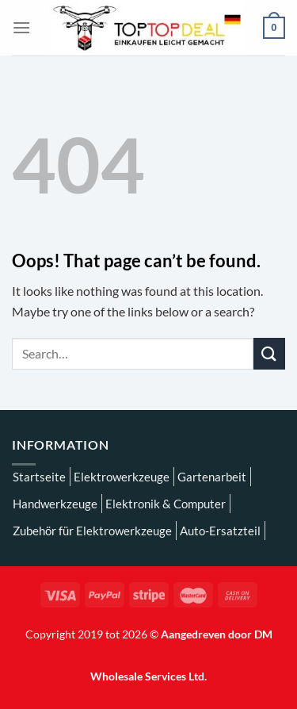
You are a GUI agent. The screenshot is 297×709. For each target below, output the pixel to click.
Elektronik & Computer (165, 503)
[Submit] (269, 353)
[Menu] (21, 27)
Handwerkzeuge (55, 503)
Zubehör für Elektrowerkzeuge (92, 530)
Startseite (39, 476)
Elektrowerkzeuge (121, 476)
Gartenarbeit (211, 476)
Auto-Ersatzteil (220, 530)
